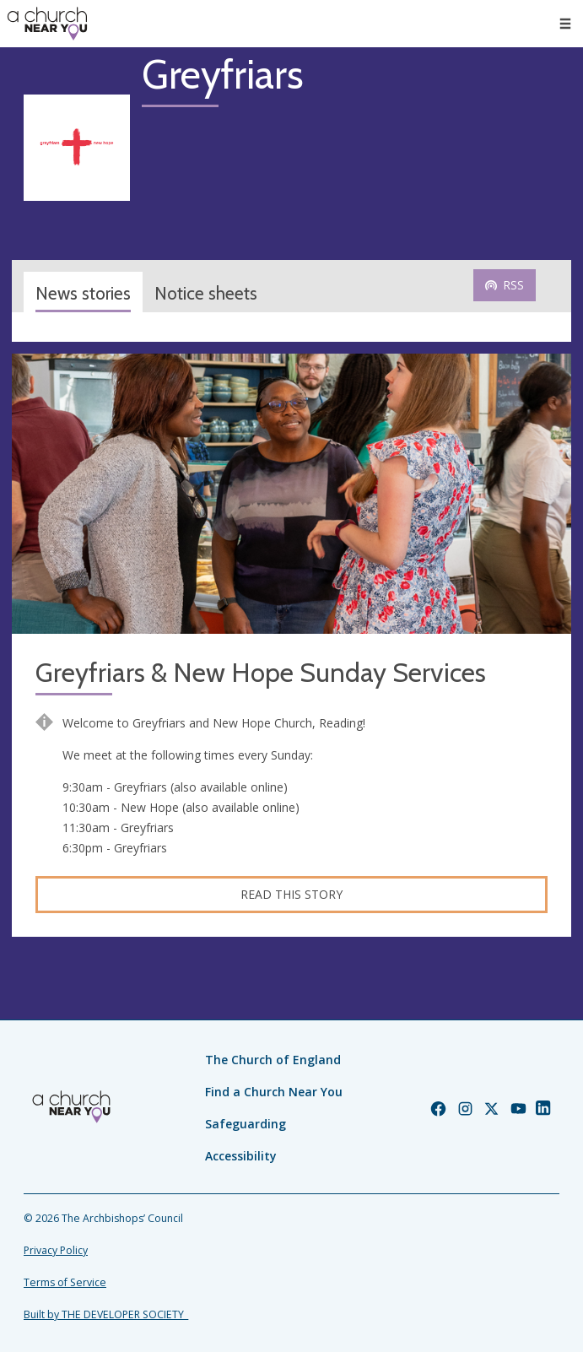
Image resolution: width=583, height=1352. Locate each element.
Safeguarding (245, 1124)
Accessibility (241, 1156)
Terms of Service (65, 1282)
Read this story (291, 894)
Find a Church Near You (274, 1092)
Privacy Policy (56, 1250)
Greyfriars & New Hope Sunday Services (260, 673)
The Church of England (273, 1060)
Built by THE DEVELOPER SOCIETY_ (106, 1314)
